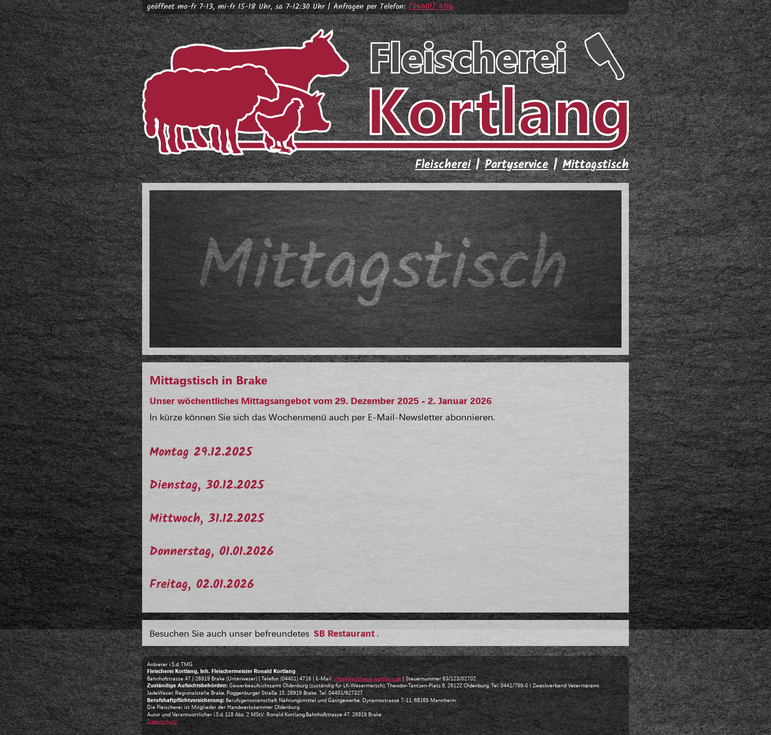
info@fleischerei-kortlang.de (367, 678)
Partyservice (516, 165)
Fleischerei (443, 165)
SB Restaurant (344, 632)
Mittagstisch (596, 165)
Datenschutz (162, 721)
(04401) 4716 (431, 6)
